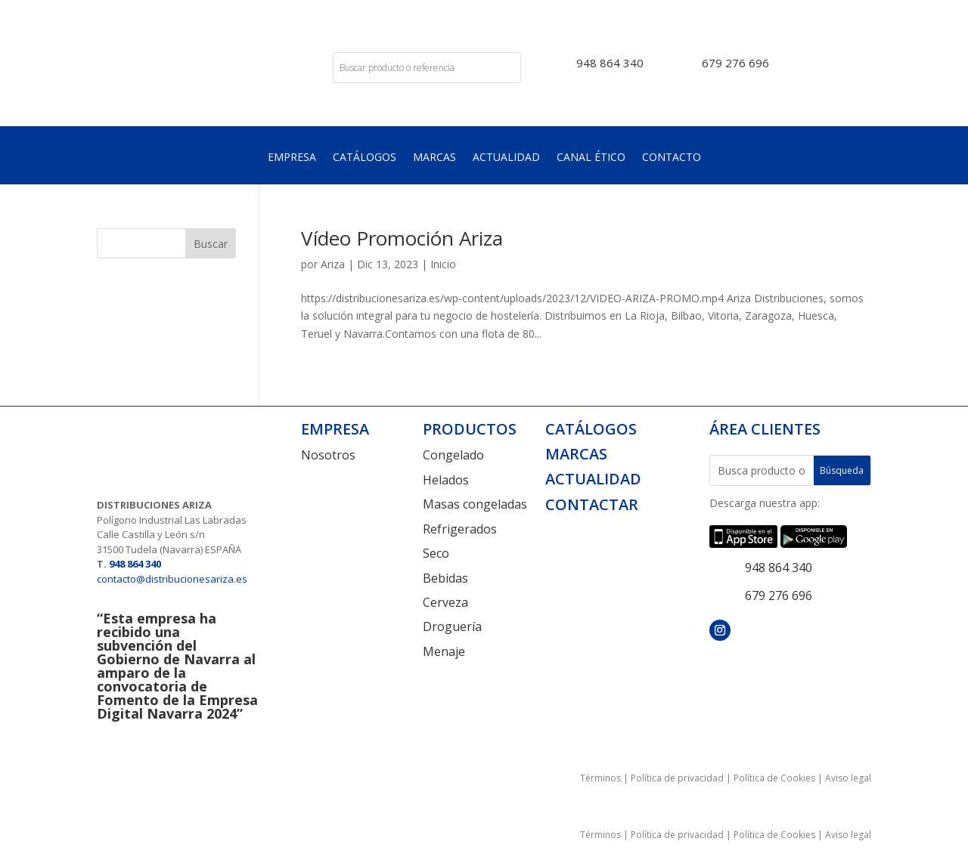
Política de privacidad (677, 778)
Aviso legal (848, 778)
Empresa (292, 158)
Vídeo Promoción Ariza (402, 238)
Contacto (671, 158)
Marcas (434, 158)
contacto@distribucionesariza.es (172, 579)
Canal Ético (591, 158)
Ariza (333, 264)
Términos (600, 778)
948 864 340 (610, 62)
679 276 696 (735, 62)
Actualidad (506, 158)
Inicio (443, 264)
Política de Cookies (774, 778)
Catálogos (364, 158)
